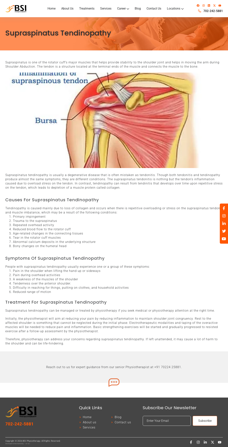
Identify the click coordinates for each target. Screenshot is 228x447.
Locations (175, 8)
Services (105, 8)
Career (123, 8)
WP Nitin (28, 443)
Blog (138, 8)
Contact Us (154, 8)
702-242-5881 (19, 424)
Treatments (86, 8)
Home (52, 8)
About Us (67, 8)
